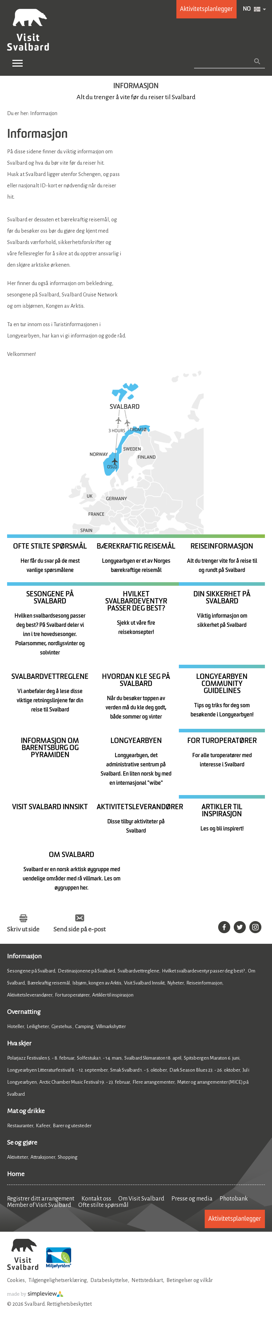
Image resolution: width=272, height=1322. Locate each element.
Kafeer (43, 1125)
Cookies (16, 1280)
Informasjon (24, 956)
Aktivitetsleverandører (29, 995)
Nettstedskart (147, 1280)
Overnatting (24, 1011)
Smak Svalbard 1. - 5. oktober (138, 1070)
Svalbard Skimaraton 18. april (152, 1058)
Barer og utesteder (72, 1125)
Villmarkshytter (111, 1026)
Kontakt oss (96, 1199)
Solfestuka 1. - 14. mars (99, 1058)
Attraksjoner (42, 1157)
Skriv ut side (23, 929)
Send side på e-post (79, 929)
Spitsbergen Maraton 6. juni (211, 1058)
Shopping (68, 1157)
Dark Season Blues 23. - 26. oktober (204, 1070)
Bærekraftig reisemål (48, 983)
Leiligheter (38, 1026)
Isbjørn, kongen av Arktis (96, 983)
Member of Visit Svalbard (39, 1205)
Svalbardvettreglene (138, 971)
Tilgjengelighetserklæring (57, 1280)
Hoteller (15, 1026)
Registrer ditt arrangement (40, 1199)
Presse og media (191, 1199)
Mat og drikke (26, 1110)
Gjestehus (62, 1026)
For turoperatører (72, 995)
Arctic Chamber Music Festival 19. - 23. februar (84, 1082)
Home (15, 1174)
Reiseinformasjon (204, 983)
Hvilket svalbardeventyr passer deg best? (203, 971)
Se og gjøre (22, 1142)
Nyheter (175, 983)
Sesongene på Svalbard (31, 971)
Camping (84, 1026)
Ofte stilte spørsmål (103, 1205)
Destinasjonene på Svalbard (86, 971)
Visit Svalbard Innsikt (144, 983)
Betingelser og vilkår (189, 1280)
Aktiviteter (17, 1157)
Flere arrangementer (153, 1082)
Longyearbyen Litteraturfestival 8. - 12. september (57, 1070)
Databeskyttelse (109, 1280)
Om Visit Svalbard (141, 1199)
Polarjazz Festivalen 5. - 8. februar (40, 1058)
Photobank (234, 1199)
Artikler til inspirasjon (113, 995)
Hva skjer (19, 1043)
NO (247, 9)
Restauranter (20, 1125)
